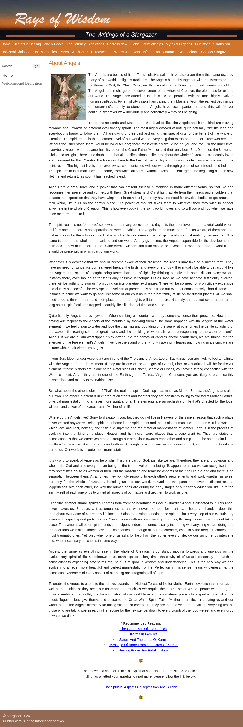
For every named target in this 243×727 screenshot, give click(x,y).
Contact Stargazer (215, 52)
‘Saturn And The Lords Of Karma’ (143, 640)
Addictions (96, 44)
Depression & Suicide (123, 44)
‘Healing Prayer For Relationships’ (143, 650)
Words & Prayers (127, 52)
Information (151, 52)
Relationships (152, 44)
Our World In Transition (212, 44)
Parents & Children (74, 52)
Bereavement (101, 52)
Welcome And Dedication (22, 83)
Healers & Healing (27, 44)
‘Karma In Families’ (144, 634)
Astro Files (49, 52)
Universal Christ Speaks (19, 52)
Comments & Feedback (180, 52)
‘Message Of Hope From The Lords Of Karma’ (143, 645)
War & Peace (54, 44)
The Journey (76, 44)
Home (5, 44)
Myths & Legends (179, 44)
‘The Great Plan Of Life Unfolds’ (143, 629)
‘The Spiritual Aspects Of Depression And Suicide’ (141, 687)
